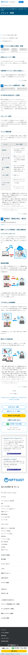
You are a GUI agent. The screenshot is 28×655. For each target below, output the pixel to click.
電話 (2, 503)
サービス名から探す (5, 517)
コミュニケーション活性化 (7, 533)
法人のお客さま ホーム (10, 487)
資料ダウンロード (5, 573)
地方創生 (3, 547)
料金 (15, 390)
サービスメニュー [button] (16, 5)
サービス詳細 (13, 393)
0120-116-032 (21, 648)
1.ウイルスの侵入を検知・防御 (9, 35)
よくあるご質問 (5, 618)
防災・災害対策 (4, 541)
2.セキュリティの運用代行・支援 (10, 38)
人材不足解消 (4, 544)
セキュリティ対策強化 (6, 530)
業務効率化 (3, 536)
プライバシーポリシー (5, 638)
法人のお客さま (8, 2)
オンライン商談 (5, 582)
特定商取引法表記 (4, 641)
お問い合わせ (14, 651)
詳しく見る (7, 450)
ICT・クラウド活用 (5, 506)
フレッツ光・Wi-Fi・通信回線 (7, 500)
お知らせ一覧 (4, 593)
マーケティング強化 (5, 539)
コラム (2, 568)
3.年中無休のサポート (7, 41)
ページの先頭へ (23, 80)
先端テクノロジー (5, 549)
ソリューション (4, 524)
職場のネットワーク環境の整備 (8, 528)
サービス (3, 496)
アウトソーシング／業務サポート (8, 508)
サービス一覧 (4, 519)
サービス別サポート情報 (7, 608)
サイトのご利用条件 (5, 632)
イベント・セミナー (5, 563)
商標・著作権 (3, 635)
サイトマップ (3, 629)
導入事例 (3, 559)
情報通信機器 (4, 514)
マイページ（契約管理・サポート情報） (10, 604)
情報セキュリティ (5, 511)
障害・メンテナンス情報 (7, 613)
